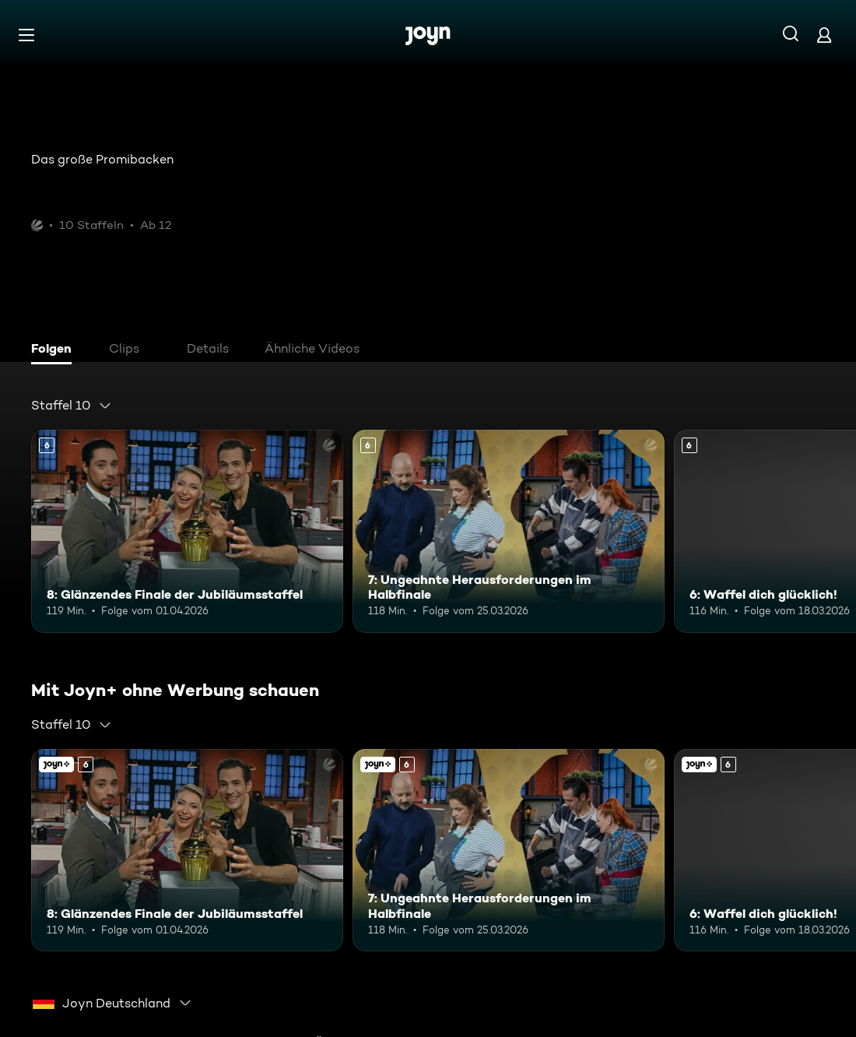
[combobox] (71, 405)
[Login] (824, 34)
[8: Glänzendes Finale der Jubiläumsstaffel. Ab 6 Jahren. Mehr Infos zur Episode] (187, 531)
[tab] (55, 350)
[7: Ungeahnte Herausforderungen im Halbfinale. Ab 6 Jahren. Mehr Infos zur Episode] (509, 531)
